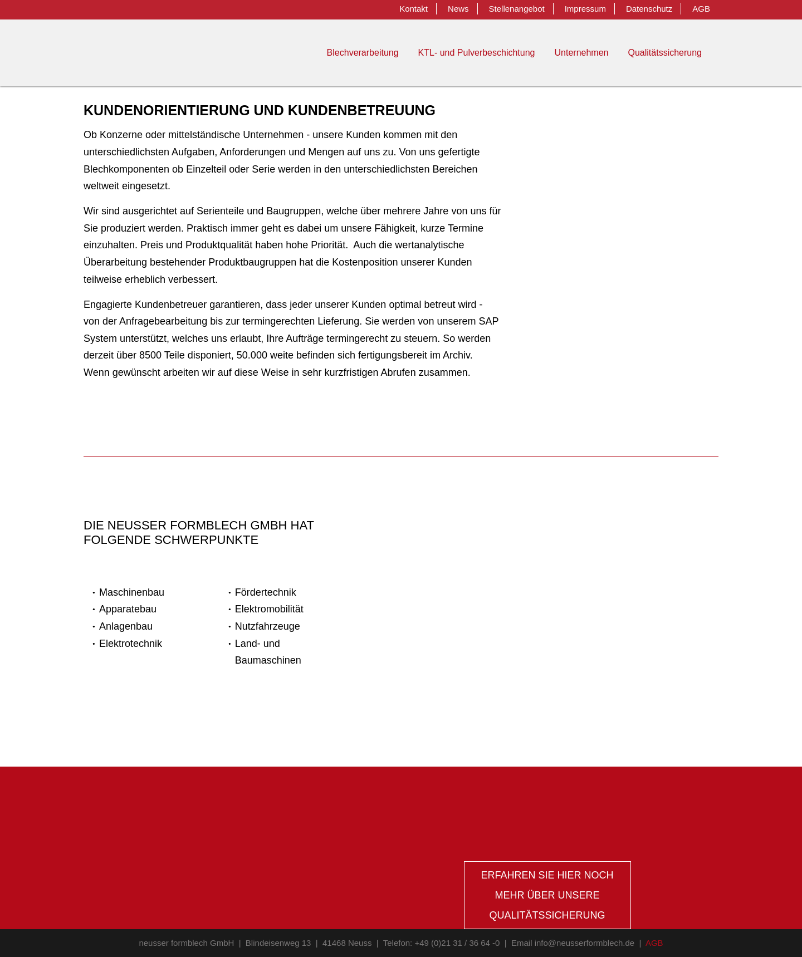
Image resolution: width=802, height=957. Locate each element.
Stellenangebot (517, 8)
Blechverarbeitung (363, 52)
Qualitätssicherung (665, 52)
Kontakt (413, 8)
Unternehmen (582, 52)
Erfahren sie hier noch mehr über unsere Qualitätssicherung (547, 895)
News (458, 8)
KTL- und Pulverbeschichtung (476, 52)
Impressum (585, 8)
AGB (701, 8)
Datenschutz (649, 8)
